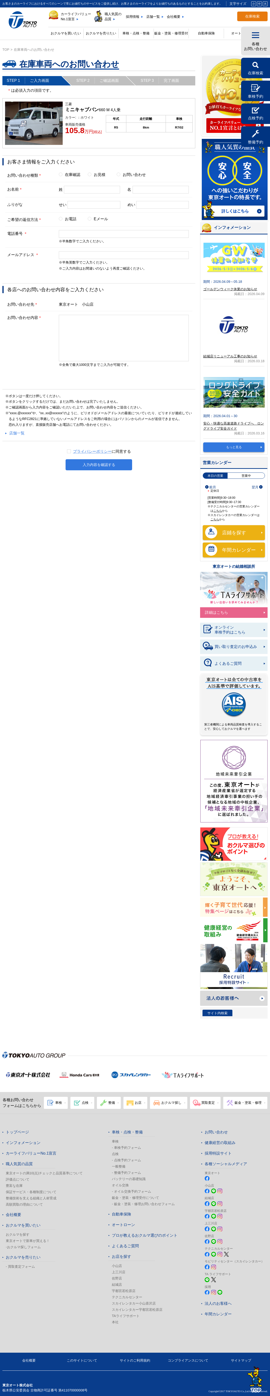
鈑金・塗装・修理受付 (171, 33)
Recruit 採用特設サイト (234, 966)
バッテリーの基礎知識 (129, 1179)
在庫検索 (252, 16)
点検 (115, 1154)
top (5, 50)
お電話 (70, 219)
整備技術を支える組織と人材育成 (31, 1198)
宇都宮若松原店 (123, 1291)
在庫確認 (72, 175)
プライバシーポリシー (92, 451)
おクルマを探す (17, 1234)
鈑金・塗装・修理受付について (135, 1198)
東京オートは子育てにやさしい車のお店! (234, 907)
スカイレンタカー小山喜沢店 (134, 1303)
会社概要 (173, 17)
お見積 (99, 175)
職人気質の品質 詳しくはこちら (234, 180)
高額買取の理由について (24, 1204)
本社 (115, 1322)
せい (63, 205)
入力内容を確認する (98, 465)
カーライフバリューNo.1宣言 (76, 16)
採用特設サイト (218, 1153)
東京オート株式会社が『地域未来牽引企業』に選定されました (234, 781)
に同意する (102, 451)
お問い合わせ (134, 175)
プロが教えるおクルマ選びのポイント (144, 1235)
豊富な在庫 (14, 1186)
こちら (217, 510)
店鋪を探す (225, 532)
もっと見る (234, 447)
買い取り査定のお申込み (229, 646)
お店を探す (121, 1256)
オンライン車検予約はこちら (223, 629)
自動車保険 (206, 33)
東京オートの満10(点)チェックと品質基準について (44, 1173)
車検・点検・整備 (127, 1132)
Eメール (101, 219)
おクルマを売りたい (101, 33)
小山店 (117, 1266)
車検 (115, 1141)
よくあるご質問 (222, 663)
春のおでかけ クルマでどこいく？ (234, 879)
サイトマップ (241, 1360)
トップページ (17, 1132)
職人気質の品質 (113, 16)
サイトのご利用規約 (135, 1360)
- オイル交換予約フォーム (131, 1191)
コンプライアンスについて (188, 1360)
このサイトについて (82, 1360)
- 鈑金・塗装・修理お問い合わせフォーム (143, 1204)
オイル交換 (120, 1185)
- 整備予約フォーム (126, 1173)
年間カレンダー (230, 550)
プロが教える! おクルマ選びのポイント (234, 844)
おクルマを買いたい (66, 33)
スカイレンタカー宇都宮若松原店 (137, 1310)
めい (131, 205)
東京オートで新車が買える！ (28, 1241)
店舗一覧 (153, 17)
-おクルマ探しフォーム (23, 1247)
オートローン (123, 1225)
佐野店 (117, 1278)
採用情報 (132, 17)
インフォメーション (23, 1143)
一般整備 (118, 1166)
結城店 (117, 1284)
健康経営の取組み (234, 930)
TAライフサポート (126, 1316)
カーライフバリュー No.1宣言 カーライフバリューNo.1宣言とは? (234, 96)
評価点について (17, 1179)
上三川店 (118, 1272)
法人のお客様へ (234, 998)
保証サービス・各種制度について (31, 1192)
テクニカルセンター (127, 1297)
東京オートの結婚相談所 (234, 566)
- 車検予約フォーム (126, 1148)
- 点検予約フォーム (126, 1160)
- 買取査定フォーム (20, 1266)
